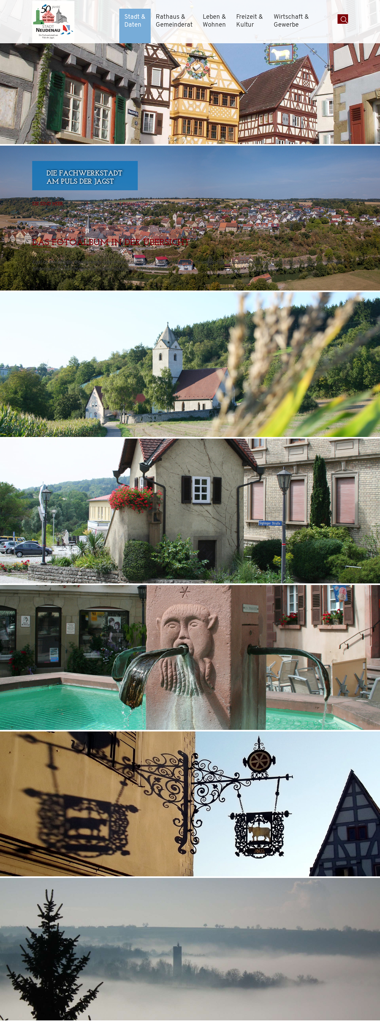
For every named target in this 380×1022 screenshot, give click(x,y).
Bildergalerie (135, 204)
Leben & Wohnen (214, 21)
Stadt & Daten (134, 21)
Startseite (75, 204)
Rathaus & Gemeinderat (174, 21)
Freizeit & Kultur (249, 21)
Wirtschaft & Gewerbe (291, 21)
